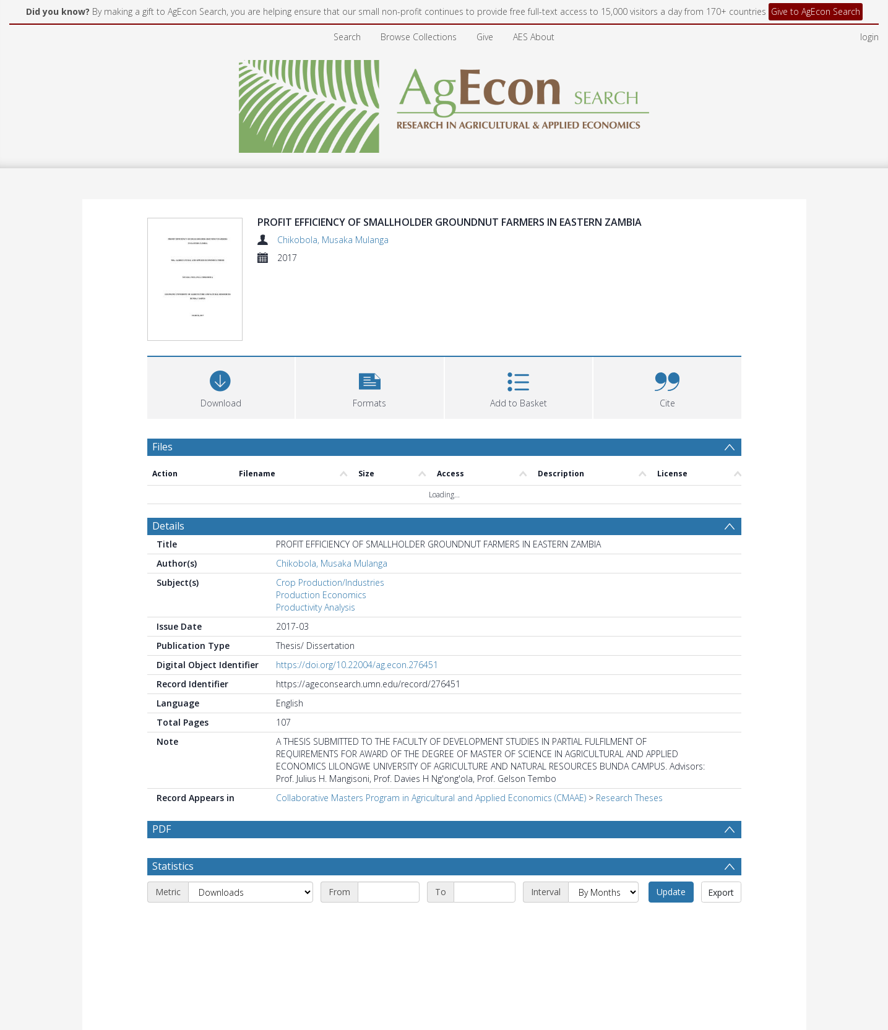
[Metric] (250, 892)
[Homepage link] (444, 103)
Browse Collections (419, 37)
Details (168, 526)
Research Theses (629, 798)
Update (671, 892)
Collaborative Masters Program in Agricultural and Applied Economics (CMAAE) (431, 798)
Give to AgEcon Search (815, 11)
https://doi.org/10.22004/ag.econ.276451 (357, 665)
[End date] (484, 892)
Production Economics (321, 595)
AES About (533, 37)
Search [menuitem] (347, 37)
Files (162, 446)
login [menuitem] (869, 37)
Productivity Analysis (315, 607)
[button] (370, 386)
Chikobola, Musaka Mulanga (333, 240)
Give (484, 37)
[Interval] (603, 892)
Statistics (173, 866)
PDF (161, 829)
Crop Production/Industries (330, 582)
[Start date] (389, 892)
